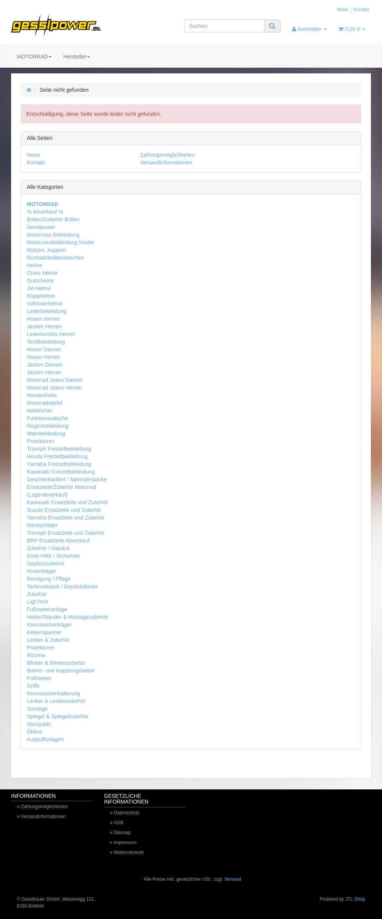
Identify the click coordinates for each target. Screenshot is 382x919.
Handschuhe (42, 395)
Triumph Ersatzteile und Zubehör (65, 533)
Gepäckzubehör (46, 563)
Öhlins (34, 732)
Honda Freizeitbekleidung (57, 456)
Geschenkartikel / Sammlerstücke (67, 479)
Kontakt (361, 9)
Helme (34, 265)
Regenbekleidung (48, 426)
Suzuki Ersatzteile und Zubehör (64, 510)
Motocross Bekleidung (53, 235)
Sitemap (122, 832)
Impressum (125, 842)
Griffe (33, 686)
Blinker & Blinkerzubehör (56, 663)
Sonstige (37, 709)
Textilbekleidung (46, 342)
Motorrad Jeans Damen (55, 380)
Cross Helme (42, 273)
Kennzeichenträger (49, 625)
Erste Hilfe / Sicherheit (53, 556)
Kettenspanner (44, 632)
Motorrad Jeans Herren (54, 388)
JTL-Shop (355, 899)
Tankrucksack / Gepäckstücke (62, 586)
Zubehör (37, 594)
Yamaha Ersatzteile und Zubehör (66, 518)
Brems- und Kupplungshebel (61, 670)
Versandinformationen (166, 162)
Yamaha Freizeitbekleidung (59, 464)
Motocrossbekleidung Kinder (61, 242)
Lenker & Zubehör (48, 640)
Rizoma (36, 655)
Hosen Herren (43, 319)
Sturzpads (39, 724)
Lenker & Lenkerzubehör (56, 701)
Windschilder (42, 525)
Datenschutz (126, 812)
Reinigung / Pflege (48, 579)
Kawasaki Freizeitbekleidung (61, 472)
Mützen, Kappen (46, 250)
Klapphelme (41, 296)
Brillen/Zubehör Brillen (53, 219)
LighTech (37, 602)
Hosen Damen (44, 349)
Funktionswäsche (47, 418)
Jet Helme (39, 288)
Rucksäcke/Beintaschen (55, 258)
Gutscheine (40, 281)
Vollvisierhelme (44, 303)
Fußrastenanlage (47, 609)
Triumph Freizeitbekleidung (59, 449)
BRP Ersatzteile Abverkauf (58, 540)
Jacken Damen (44, 365)
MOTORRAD (34, 57)
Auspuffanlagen (45, 739)
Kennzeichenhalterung (53, 693)
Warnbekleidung (46, 433)
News (342, 9)
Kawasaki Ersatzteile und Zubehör (67, 502)
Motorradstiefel (44, 403)
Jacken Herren (44, 326)
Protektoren (40, 441)
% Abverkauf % (45, 212)
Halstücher (39, 411)
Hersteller (76, 57)
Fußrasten (39, 678)
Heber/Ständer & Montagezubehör (67, 617)
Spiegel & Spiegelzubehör (57, 716)
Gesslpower (41, 227)
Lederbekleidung (47, 311)
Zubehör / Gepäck (48, 548)
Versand (232, 879)
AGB (118, 822)
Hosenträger (41, 571)
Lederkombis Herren (51, 334)
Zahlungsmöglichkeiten (167, 155)
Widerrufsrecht (129, 852)
